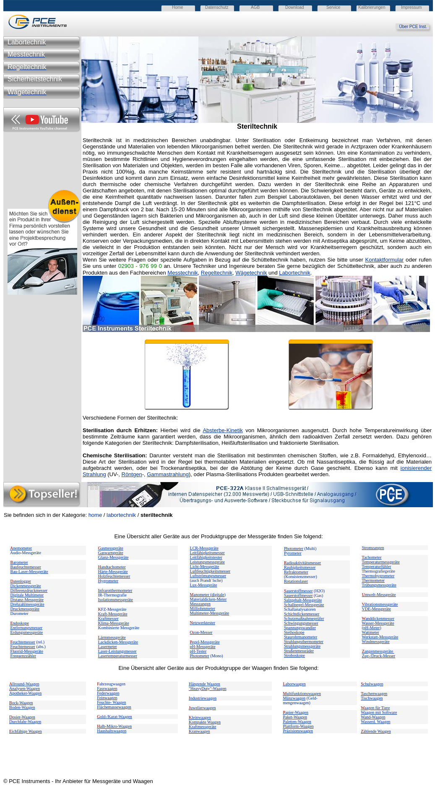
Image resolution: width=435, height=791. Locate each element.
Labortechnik (294, 273)
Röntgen (132, 474)
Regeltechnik (216, 273)
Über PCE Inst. (416, 26)
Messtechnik (182, 273)
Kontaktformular (384, 260)
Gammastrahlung (168, 474)
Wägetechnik (251, 273)
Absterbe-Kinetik (222, 430)
